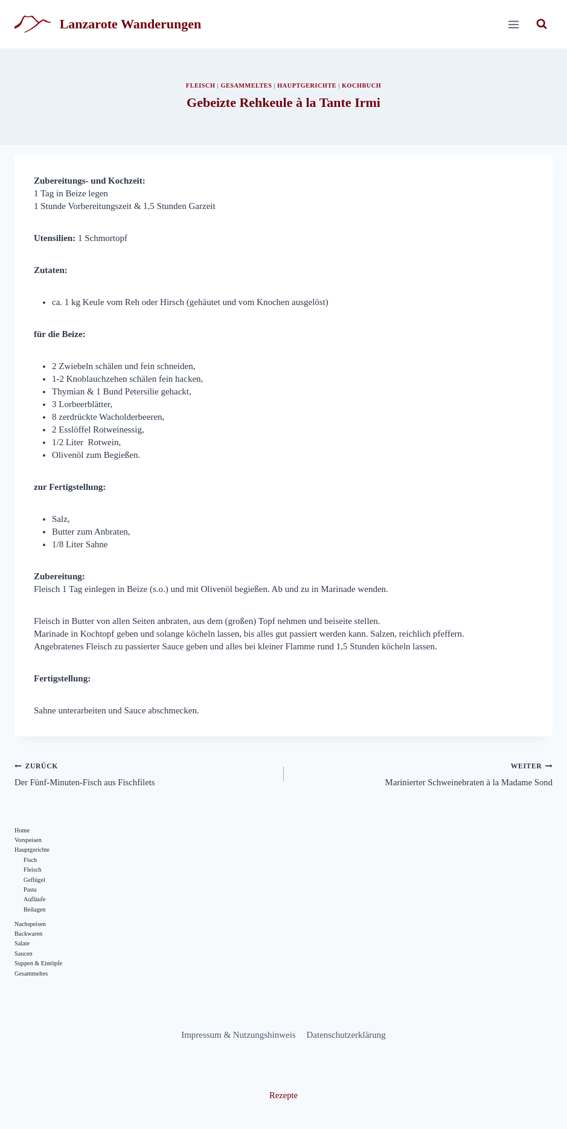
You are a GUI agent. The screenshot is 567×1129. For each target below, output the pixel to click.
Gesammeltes (245, 85)
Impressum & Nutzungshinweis (238, 1035)
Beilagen (35, 912)
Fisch (30, 861)
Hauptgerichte (307, 85)
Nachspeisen (30, 926)
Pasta (30, 892)
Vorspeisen (28, 841)
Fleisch (199, 85)
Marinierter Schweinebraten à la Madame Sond (423, 773)
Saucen (23, 957)
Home (22, 831)
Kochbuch (363, 85)
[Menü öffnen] (513, 24)
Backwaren (28, 936)
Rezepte (283, 1095)
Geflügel (35, 881)
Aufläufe (35, 901)
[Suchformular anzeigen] (542, 24)
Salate (22, 947)
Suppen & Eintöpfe (38, 966)
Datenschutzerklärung (346, 1035)
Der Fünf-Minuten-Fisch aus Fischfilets (144, 773)
